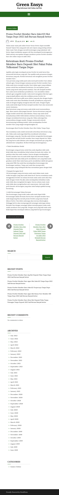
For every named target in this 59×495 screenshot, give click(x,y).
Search (12, 251)
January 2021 (15, 391)
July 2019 (13, 447)
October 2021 (15, 363)
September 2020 (16, 404)
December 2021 (16, 357)
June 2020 (14, 413)
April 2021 (14, 382)
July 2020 (14, 410)
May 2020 (14, 416)
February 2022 (15, 351)
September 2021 (16, 366)
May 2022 (14, 342)
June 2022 (14, 339)
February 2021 (15, 388)
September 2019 (16, 441)
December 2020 (16, 394)
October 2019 (15, 438)
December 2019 (16, 431)
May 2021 (13, 379)
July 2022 (13, 336)
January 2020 (15, 428)
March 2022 (14, 348)
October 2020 (15, 400)
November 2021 (16, 360)
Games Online (12, 28)
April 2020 (14, 419)
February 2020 (16, 425)
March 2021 (14, 385)
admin (12, 41)
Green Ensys (29, 4)
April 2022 (14, 345)
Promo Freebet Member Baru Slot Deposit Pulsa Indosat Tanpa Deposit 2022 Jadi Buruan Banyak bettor (19, 231)
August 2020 (15, 407)
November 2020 (16, 397)
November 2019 (16, 435)
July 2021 (13, 373)
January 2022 (15, 354)
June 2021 (14, 376)
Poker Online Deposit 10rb (15, 216)
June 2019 (14, 450)
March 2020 (15, 422)
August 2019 (15, 444)
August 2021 (15, 370)
